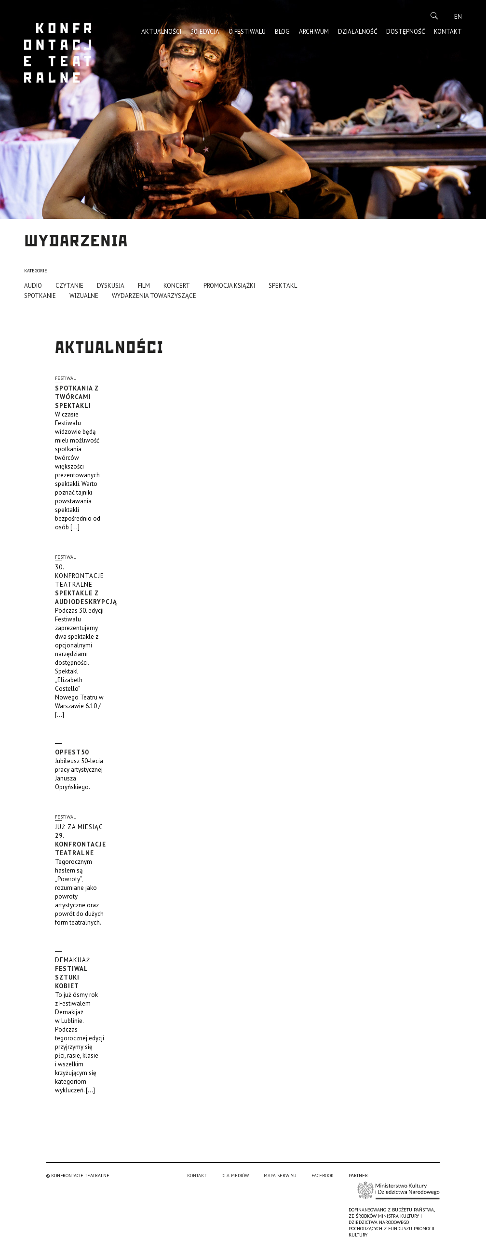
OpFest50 (72, 752)
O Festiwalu (247, 31)
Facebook (322, 1175)
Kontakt (448, 31)
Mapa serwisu (280, 1175)
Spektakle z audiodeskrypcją (86, 584)
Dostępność (405, 31)
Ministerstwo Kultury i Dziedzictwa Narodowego (398, 1190)
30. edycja (204, 31)
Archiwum (314, 31)
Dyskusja (110, 286)
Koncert (176, 286)
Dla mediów (235, 1175)
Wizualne (83, 296)
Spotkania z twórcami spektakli (77, 397)
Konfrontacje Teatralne (58, 53)
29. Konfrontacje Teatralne (80, 840)
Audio (33, 286)
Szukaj (434, 16)
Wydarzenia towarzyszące (154, 296)
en (458, 17)
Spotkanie (40, 296)
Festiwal (65, 378)
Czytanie (69, 286)
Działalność (357, 31)
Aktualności (161, 31)
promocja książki (229, 286)
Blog (282, 31)
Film (144, 286)
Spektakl (283, 286)
